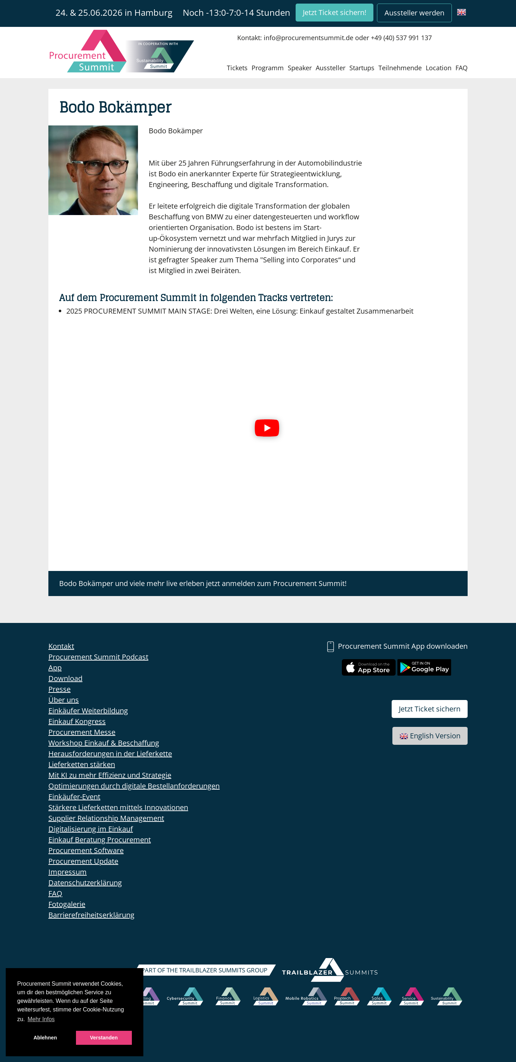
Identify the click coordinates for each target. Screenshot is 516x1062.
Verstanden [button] (104, 1037)
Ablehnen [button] (45, 1037)
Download (65, 678)
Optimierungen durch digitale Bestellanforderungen (134, 786)
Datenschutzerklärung (85, 882)
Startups (361, 67)
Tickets (237, 67)
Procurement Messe (81, 732)
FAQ (461, 67)
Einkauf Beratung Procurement (99, 839)
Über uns (63, 700)
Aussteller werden (414, 13)
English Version (430, 735)
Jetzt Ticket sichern (429, 709)
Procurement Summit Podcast (98, 657)
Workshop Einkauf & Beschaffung (103, 743)
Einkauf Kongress (77, 721)
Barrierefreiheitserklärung (91, 915)
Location (439, 67)
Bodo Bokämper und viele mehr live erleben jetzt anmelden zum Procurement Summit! (203, 583)
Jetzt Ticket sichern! (334, 12)
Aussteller (330, 67)
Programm (268, 67)
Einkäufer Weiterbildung (88, 710)
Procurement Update (83, 861)
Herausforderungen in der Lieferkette (110, 753)
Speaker (300, 67)
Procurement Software (86, 850)
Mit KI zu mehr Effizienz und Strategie (109, 775)
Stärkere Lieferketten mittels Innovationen (118, 807)
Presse (59, 689)
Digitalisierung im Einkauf (90, 829)
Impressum (67, 872)
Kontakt (61, 646)
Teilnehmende (400, 67)
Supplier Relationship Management (106, 818)
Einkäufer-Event (74, 796)
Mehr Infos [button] (41, 1019)
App (55, 667)
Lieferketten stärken (81, 764)
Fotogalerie (66, 904)
